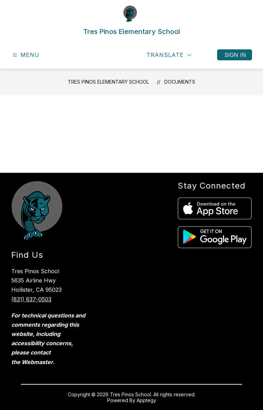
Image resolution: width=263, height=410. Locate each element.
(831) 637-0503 (31, 299)
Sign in (235, 54)
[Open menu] (25, 55)
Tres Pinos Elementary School (108, 82)
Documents (179, 82)
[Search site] (206, 55)
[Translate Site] (169, 55)
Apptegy (146, 400)
